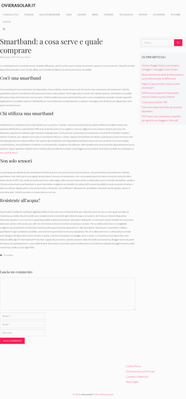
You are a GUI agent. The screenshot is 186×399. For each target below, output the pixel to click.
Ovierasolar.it (18, 5)
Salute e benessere (49, 14)
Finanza (29, 14)
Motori (143, 14)
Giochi (7, 21)
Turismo (108, 14)
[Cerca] (178, 42)
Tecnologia (126, 14)
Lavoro (81, 14)
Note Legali (132, 381)
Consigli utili (11, 14)
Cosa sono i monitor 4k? (154, 102)
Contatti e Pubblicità (137, 376)
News (95, 14)
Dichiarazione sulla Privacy (140, 371)
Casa (69, 14)
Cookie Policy (133, 366)
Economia (159, 14)
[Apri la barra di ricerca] (4, 29)
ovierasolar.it (87, 394)
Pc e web (175, 14)
